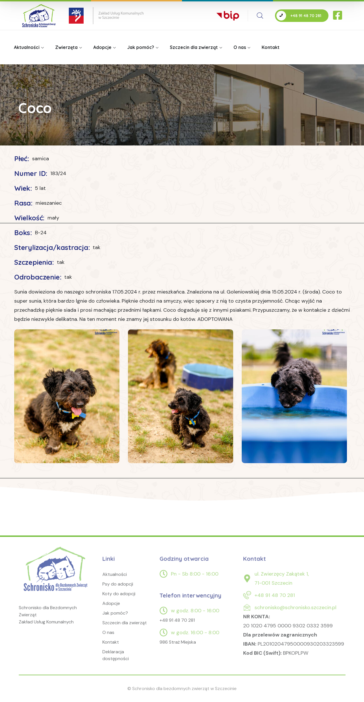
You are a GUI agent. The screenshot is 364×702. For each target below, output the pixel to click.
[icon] (338, 16)
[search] (260, 16)
